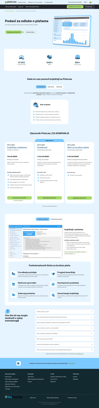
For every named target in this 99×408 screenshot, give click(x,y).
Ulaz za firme (53, 379)
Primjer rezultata (18, 200)
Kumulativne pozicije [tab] (56, 219)
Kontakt (75, 376)
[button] (91, 2)
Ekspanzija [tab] (59, 86)
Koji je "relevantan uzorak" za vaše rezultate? (48, 328)
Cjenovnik (20, 6)
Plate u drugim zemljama (11, 381)
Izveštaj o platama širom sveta (58, 376)
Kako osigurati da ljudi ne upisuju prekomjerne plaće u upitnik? (52, 317)
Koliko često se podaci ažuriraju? (45, 339)
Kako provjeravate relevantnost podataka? (47, 333)
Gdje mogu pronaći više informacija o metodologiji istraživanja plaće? (54, 349)
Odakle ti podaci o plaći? (43, 311)
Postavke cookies (72, 397)
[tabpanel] (49, 108)
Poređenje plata (49, 2)
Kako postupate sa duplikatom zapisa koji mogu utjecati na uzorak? (53, 322)
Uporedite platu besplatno (75, 2)
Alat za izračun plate (11, 6)
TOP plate (7, 389)
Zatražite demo (30, 32)
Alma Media (52, 404)
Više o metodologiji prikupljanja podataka (75, 252)
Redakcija (75, 379)
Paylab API (53, 381)
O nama (30, 381)
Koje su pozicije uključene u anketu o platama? (48, 344)
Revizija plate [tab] (41, 86)
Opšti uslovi (31, 376)
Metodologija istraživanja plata (36, 379)
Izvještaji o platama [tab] (43, 219)
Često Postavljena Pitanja (32, 6)
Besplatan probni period (75, 6)
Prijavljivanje (88, 6)
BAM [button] (85, 2)
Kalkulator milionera (10, 384)
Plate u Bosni (8, 376)
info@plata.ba (79, 353)
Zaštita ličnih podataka (53, 397)
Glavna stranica (9, 11)
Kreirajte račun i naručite (19, 198)
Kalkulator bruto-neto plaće (35, 2)
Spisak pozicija (22, 2)
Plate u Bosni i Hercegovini (11, 379)
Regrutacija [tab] (51, 86)
